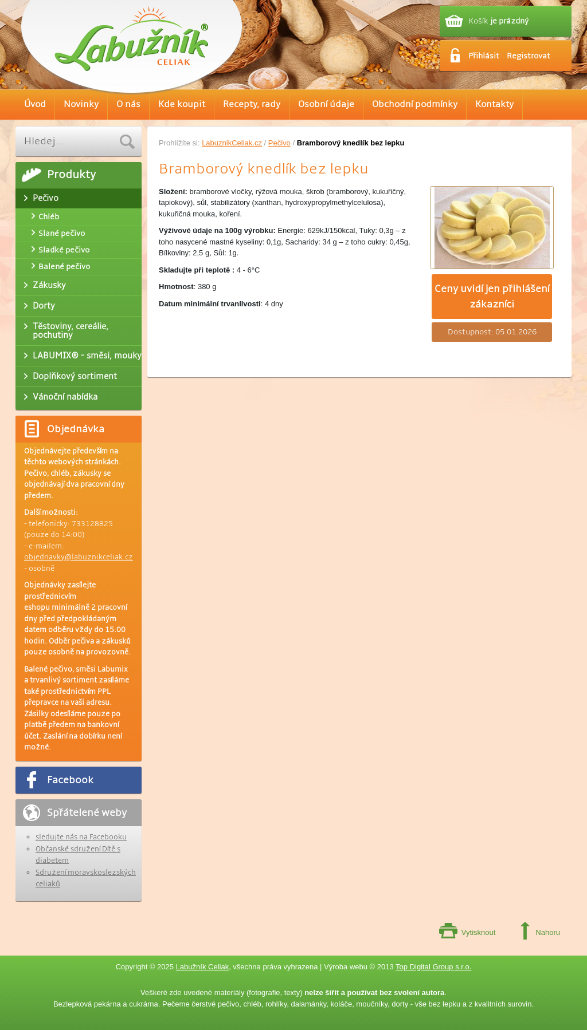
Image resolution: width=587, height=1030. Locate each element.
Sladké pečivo (63, 250)
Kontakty (494, 104)
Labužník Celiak (202, 966)
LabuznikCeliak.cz (232, 143)
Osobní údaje (326, 104)
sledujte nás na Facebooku (81, 837)
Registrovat (528, 56)
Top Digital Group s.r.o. (433, 966)
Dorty (44, 306)
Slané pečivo (61, 233)
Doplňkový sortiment (75, 376)
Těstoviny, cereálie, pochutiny (70, 330)
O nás (128, 104)
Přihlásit (483, 56)
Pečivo (279, 143)
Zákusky (49, 285)
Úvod (35, 104)
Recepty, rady (251, 104)
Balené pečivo (64, 266)
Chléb (48, 217)
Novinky (81, 104)
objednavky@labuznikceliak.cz (78, 557)
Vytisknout (478, 932)
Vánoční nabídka (65, 397)
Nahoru (547, 932)
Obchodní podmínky (414, 104)
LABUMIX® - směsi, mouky (87, 355)
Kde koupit (181, 104)
